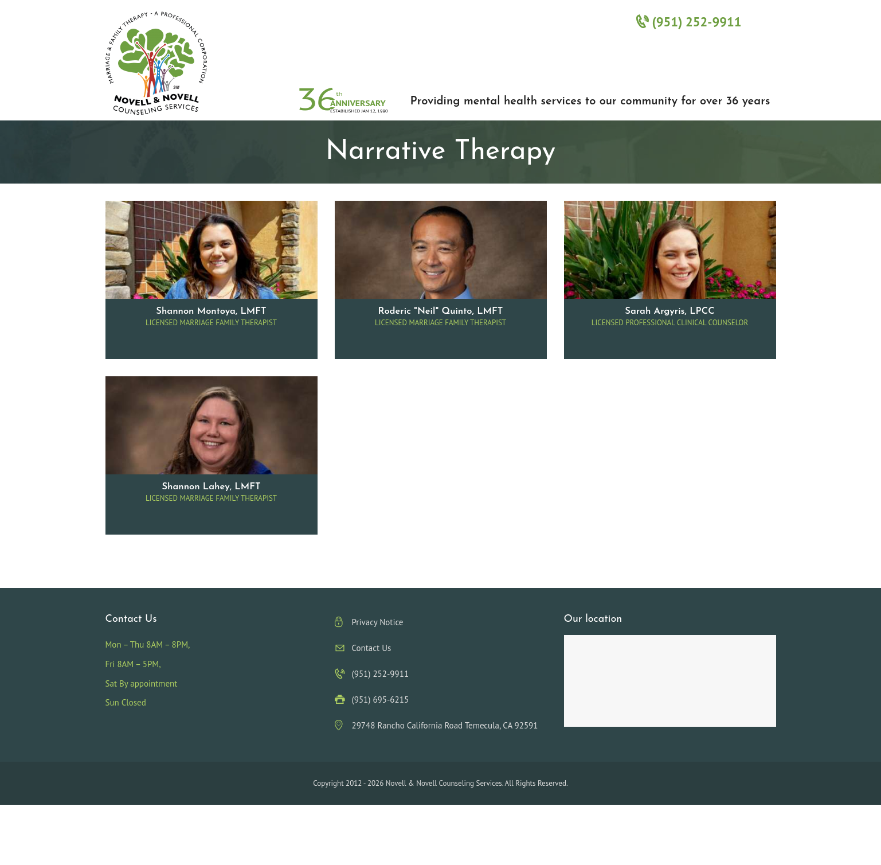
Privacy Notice (378, 622)
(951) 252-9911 (689, 21)
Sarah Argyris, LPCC (669, 311)
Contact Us (371, 647)
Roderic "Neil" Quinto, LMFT (440, 311)
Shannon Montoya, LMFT (211, 311)
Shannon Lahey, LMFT (211, 487)
